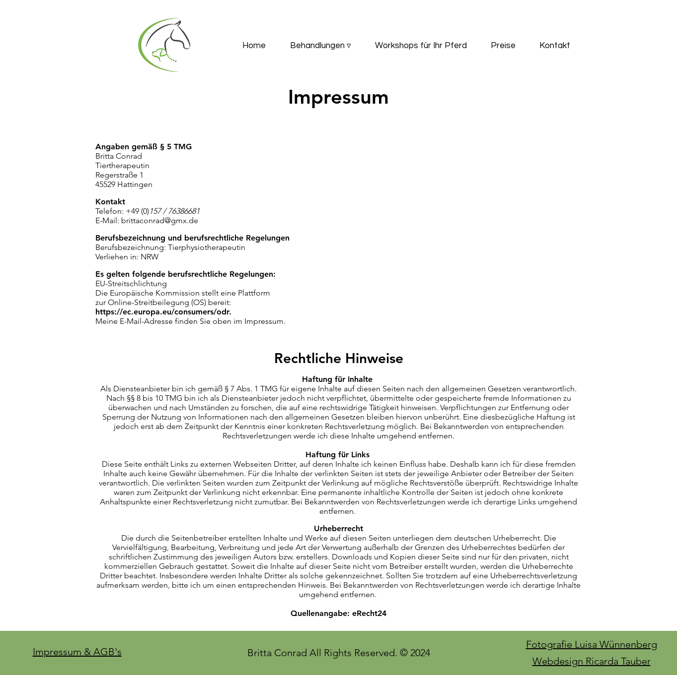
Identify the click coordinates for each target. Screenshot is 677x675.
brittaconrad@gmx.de (159, 220)
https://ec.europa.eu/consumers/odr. (163, 311)
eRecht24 (369, 613)
